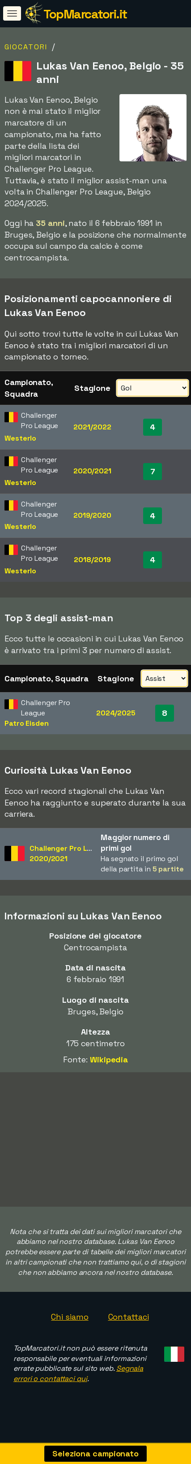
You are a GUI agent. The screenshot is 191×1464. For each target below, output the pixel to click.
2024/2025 (116, 713)
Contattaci (128, 1323)
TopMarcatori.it (85, 14)
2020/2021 (92, 471)
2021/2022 (92, 427)
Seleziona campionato (95, 1453)
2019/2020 (92, 515)
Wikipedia (109, 1059)
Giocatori (25, 47)
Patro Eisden (26, 723)
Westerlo (20, 438)
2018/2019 (92, 559)
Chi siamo (69, 1323)
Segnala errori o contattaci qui (78, 1380)
